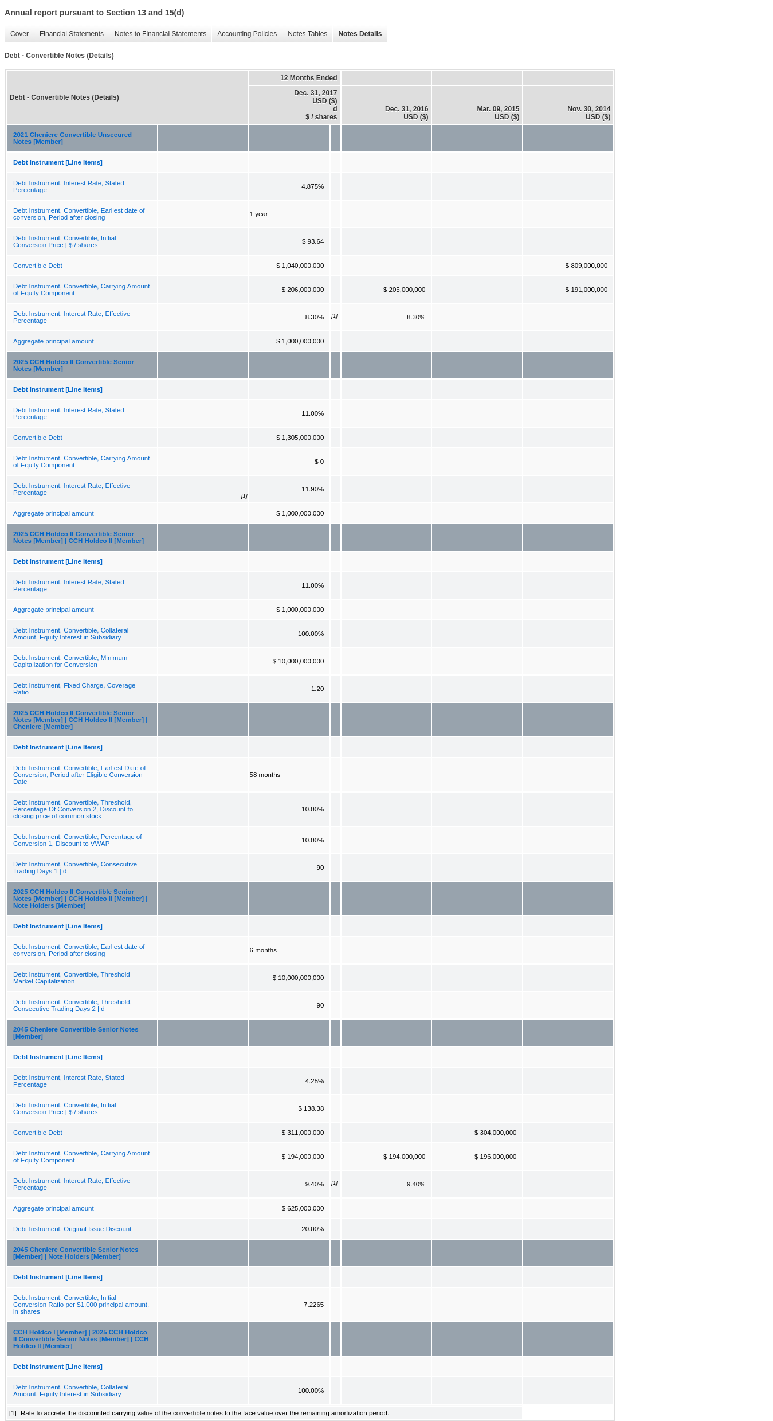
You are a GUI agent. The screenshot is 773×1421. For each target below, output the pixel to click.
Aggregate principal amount (53, 341)
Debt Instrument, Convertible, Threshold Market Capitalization (71, 978)
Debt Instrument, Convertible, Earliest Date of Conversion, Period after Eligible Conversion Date (79, 774)
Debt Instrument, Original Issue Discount (72, 1228)
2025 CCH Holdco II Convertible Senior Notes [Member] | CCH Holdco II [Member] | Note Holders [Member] (80, 898)
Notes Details (360, 34)
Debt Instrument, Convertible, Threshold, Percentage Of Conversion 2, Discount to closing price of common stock (73, 809)
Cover (19, 34)
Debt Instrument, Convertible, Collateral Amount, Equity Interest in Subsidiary (70, 634)
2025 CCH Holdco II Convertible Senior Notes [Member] (73, 365)
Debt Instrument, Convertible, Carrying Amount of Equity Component (81, 289)
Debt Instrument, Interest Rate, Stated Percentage (68, 186)
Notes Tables (307, 34)
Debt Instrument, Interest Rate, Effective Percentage (71, 317)
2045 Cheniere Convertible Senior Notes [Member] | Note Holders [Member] (76, 1253)
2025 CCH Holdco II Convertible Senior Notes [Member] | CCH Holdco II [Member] (78, 537)
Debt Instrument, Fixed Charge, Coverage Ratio (74, 689)
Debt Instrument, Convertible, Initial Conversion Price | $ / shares (64, 241)
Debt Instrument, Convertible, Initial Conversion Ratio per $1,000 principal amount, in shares (81, 1304)
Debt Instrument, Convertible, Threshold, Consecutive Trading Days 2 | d (72, 1005)
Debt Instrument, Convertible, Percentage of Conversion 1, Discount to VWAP (77, 840)
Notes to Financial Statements (160, 34)
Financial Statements (72, 34)
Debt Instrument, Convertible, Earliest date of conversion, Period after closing (78, 214)
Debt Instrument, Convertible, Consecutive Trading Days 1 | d (75, 868)
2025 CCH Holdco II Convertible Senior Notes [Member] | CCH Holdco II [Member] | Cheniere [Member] (80, 719)
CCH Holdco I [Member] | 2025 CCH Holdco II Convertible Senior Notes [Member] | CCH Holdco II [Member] (80, 1339)
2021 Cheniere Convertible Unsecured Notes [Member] (72, 138)
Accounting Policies (247, 34)
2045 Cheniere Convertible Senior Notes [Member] (76, 1033)
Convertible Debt (37, 265)
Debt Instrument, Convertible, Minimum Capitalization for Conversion (70, 661)
